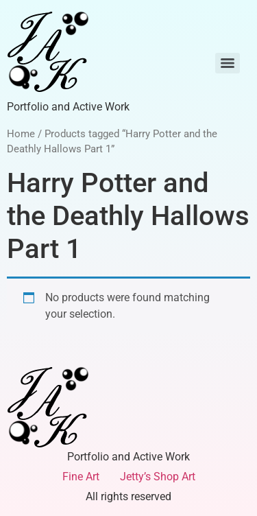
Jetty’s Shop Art (157, 476)
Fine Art (80, 476)
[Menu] (227, 63)
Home (21, 134)
